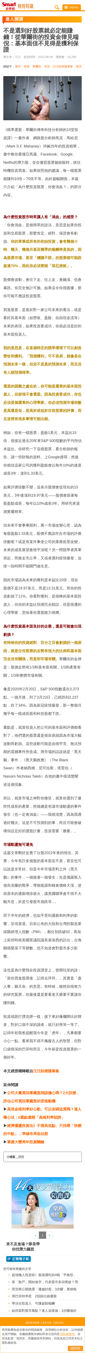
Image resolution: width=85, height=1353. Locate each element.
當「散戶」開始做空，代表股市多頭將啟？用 (45, 1282)
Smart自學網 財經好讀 (26, 6)
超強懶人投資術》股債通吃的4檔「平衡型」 (44, 1275)
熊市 (79, 66)
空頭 (47, 66)
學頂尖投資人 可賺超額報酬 (33, 1303)
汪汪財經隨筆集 (63, 66)
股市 (18, 66)
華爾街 (36, 66)
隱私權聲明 (67, 1334)
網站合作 (59, 1322)
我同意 (75, 1348)
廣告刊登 (46, 1322)
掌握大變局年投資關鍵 (25, 1142)
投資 (27, 66)
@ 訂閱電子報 (18, 1259)
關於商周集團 (32, 1322)
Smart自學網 (10, 6)
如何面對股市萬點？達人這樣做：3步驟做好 (44, 1310)
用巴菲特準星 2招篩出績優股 (34, 1296)
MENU (72, 7)
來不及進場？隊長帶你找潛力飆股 (23, 1246)
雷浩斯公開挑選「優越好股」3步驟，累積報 (44, 1289)
